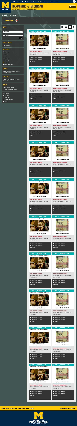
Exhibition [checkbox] (7, 45)
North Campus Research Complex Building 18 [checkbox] (11, 80)
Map (47, 1)
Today (18, 1)
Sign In (72, 7)
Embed (5, 101)
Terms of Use (13, 408)
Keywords (11, 20)
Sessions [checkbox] (7, 52)
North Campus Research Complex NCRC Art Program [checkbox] (11, 72)
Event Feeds (21, 408)
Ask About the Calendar (67, 408)
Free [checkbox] (6, 54)
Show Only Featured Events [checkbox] (10, 89)
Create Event (53, 1)
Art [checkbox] (5, 56)
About (3, 408)
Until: (4, 33)
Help (7, 408)
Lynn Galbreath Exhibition (36, 51)
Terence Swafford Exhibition (60, 51)
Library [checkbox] (6, 58)
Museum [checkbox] (7, 60)
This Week (25, 1)
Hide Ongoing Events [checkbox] (9, 87)
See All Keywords (9, 64)
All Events (41, 1)
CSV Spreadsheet (8, 99)
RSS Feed (6, 93)
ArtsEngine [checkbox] (7, 62)
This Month (33, 1)
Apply (20, 38)
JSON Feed (6, 97)
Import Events (30, 408)
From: (4, 30)
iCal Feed (6, 95)
